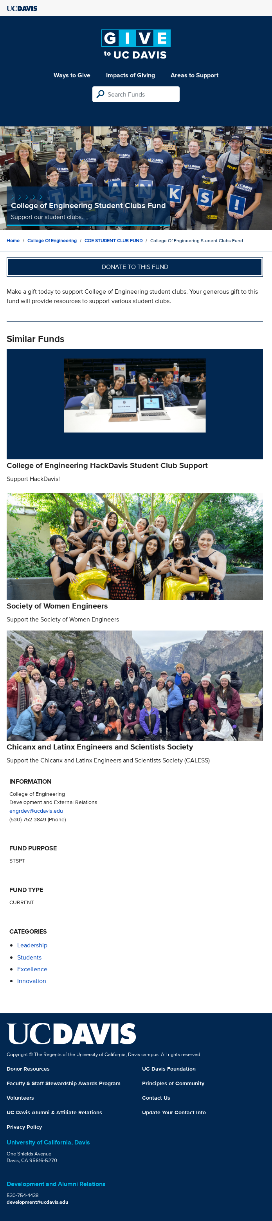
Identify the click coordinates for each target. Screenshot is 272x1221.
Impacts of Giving (130, 75)
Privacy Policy (24, 1127)
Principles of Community (173, 1083)
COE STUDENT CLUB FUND (113, 240)
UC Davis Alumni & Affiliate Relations (54, 1112)
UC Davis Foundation (169, 1069)
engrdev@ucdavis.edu (36, 810)
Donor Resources (28, 1069)
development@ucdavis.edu (37, 1202)
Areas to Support (194, 75)
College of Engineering (52, 240)
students (29, 957)
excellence (32, 969)
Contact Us (156, 1098)
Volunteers (20, 1098)
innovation (31, 980)
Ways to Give (72, 75)
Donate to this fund (135, 266)
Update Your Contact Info (174, 1112)
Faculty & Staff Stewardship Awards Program (64, 1083)
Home (13, 240)
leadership (32, 945)
